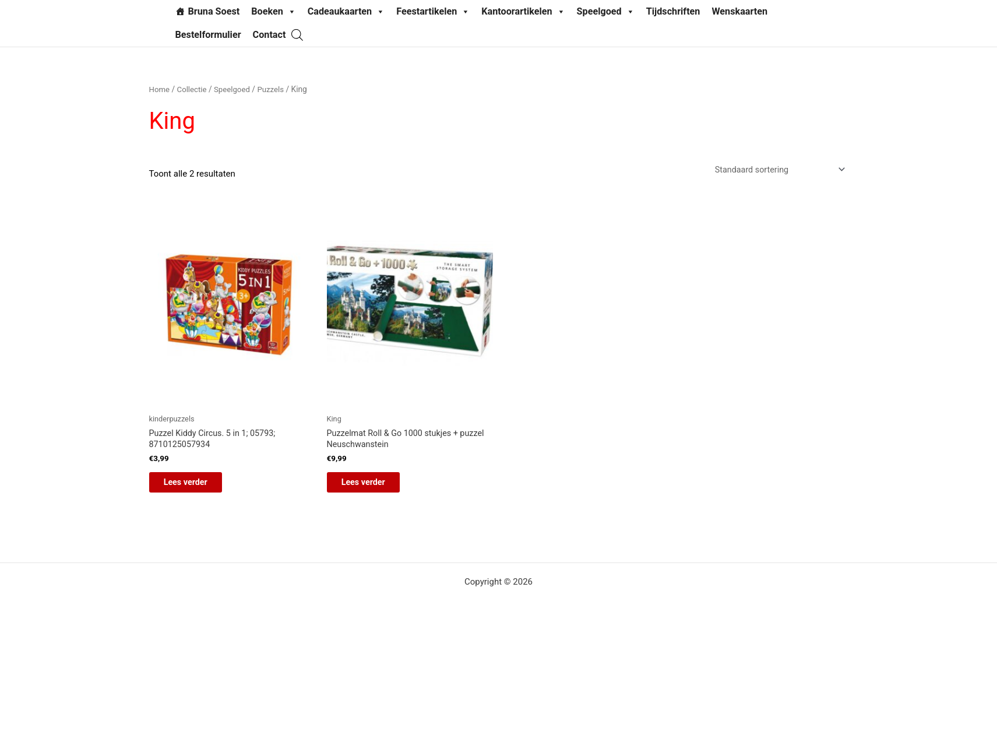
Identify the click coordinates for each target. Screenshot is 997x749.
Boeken (273, 11)
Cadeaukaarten (346, 11)
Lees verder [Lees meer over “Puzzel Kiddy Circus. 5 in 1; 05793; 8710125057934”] (195, 486)
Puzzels (275, 89)
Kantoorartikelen (523, 11)
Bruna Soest (214, 11)
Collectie (193, 89)
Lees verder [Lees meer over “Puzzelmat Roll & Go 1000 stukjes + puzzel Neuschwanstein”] (373, 486)
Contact (269, 34)
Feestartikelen (433, 11)
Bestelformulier (208, 34)
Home (160, 89)
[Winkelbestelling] (775, 170)
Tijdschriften (673, 11)
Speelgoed (606, 11)
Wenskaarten (739, 11)
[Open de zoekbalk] (297, 34)
